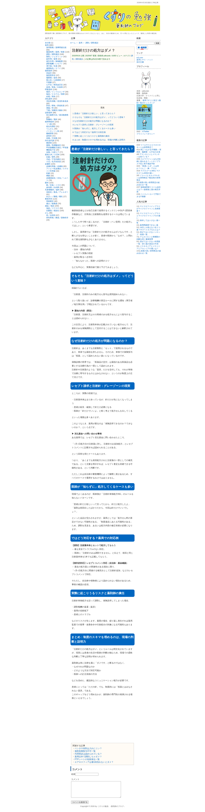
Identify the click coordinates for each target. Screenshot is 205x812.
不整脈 (49, 82)
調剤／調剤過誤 (52, 54)
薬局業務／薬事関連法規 (56, 47)
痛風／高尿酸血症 (53, 145)
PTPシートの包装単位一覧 (87, 759)
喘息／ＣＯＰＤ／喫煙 (55, 94)
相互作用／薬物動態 (54, 61)
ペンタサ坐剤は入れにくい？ (88, 748)
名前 (73, 774)
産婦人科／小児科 (52, 154)
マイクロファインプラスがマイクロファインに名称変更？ (148, 208)
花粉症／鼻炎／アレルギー (57, 192)
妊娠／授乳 (50, 157)
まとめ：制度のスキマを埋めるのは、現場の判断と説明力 (99, 140)
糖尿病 (49, 143)
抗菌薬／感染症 (52, 211)
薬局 (47, 45)
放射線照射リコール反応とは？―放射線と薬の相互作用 (148, 189)
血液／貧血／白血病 (54, 87)
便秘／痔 (50, 108)
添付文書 (140, 62)
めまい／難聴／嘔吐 (54, 196)
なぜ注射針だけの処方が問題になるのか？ (92, 121)
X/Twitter (145, 131)
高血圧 (49, 73)
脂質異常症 (50, 75)
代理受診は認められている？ (88, 754)
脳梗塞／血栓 (51, 78)
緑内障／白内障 (52, 187)
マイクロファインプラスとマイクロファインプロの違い (148, 215)
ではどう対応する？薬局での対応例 (89, 132)
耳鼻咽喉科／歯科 (52, 190)
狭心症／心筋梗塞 (53, 80)
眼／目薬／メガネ (53, 185)
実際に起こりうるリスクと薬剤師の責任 (91, 136)
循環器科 (48, 71)
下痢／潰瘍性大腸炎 (54, 110)
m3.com (139, 58)
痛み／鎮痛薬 (51, 203)
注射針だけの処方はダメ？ (93, 50)
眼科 (47, 183)
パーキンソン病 (52, 131)
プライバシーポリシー (145, 134)
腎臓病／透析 (51, 119)
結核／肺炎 (50, 96)
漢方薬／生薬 (51, 66)
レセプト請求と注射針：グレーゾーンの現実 (93, 125)
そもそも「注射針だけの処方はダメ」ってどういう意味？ (99, 117)
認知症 (49, 136)
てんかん (50, 129)
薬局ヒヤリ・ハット (144, 60)
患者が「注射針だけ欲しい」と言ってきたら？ (94, 113)
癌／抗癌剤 (50, 215)
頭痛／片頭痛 (51, 138)
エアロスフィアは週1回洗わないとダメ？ (94, 762)
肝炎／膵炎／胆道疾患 (55, 105)
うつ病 (49, 124)
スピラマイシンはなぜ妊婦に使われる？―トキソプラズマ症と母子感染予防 (148, 161)
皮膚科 (47, 164)
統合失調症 (50, 126)
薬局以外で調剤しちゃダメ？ (88, 756)
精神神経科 (49, 122)
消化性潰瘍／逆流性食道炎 (57, 101)
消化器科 (48, 99)
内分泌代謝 (49, 140)
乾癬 (48, 173)
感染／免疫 (49, 206)
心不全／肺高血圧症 (54, 85)
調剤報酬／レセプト (54, 64)
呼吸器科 (48, 89)
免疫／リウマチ (52, 208)
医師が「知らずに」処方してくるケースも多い (94, 128)
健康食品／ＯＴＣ (53, 68)
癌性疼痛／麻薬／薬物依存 (57, 218)
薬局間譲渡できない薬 (149, 225)
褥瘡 (48, 176)
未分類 (47, 43)
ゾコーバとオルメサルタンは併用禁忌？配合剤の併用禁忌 (148, 177)
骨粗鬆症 (50, 201)
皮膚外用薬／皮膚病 (54, 166)
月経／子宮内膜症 (53, 159)
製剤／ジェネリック (54, 57)
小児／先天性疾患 (53, 162)
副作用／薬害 (51, 59)
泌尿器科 (48, 113)
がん (47, 213)
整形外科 (48, 199)
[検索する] (145, 43)
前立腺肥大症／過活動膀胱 (57, 115)
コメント (75, 779)
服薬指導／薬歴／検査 (55, 52)
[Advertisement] (102, 83)
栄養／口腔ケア (52, 152)
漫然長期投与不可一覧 (85, 751)
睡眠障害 (50, 133)
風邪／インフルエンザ (55, 92)
